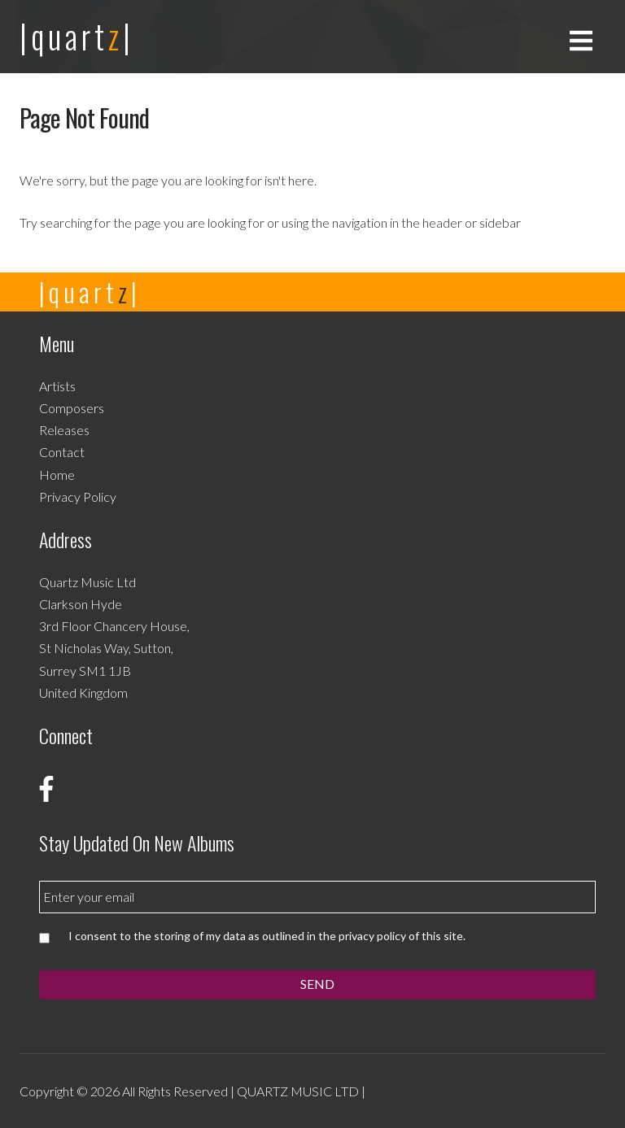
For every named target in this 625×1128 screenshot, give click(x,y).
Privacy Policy (77, 496)
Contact (62, 451)
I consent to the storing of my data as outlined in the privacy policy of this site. (266, 936)
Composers (71, 408)
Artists (57, 386)
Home (57, 474)
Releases (64, 430)
